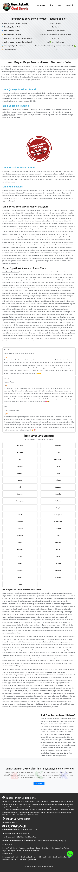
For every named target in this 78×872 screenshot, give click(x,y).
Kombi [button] (60, 5)
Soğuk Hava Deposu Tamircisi (11, 850)
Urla (20, 459)
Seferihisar (20, 466)
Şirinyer (58, 556)
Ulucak (58, 535)
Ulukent (20, 542)
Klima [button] (51, 5)
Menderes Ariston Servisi (10, 859)
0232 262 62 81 (24, 833)
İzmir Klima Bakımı (12, 186)
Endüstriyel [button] (70, 5)
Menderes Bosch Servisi (31, 850)
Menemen (58, 577)
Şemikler (20, 535)
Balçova (58, 480)
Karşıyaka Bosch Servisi (26, 848)
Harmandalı (58, 522)
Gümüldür (20, 522)
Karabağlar (58, 494)
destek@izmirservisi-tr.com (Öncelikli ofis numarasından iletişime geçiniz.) (42, 840)
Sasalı (58, 549)
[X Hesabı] (6, 827)
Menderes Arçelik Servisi (28, 859)
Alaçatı (20, 515)
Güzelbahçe (58, 459)
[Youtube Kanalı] (3, 827)
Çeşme (58, 452)
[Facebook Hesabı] (12, 827)
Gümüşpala (58, 515)
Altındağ (58, 563)
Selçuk (58, 508)
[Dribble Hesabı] (18, 827)
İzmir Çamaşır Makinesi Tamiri (19, 89)
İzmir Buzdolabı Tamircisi (16, 105)
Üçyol (20, 556)
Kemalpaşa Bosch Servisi (29, 857)
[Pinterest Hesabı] (15, 827)
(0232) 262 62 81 (55, 23)
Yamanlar (20, 549)
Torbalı (20, 584)
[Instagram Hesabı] (9, 827)
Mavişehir (20, 570)
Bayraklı (20, 473)
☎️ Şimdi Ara (39, 783)
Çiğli (20, 487)
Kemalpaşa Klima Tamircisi (60, 848)
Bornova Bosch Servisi (43, 848)
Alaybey (58, 529)
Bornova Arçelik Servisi (9, 848)
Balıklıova (58, 542)
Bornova (20, 445)
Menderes (20, 508)
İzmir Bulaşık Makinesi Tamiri (18, 167)
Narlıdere (58, 501)
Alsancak (20, 452)
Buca (20, 480)
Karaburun (20, 494)
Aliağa (20, 577)
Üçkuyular (20, 529)
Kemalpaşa (19, 501)
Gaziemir (58, 487)
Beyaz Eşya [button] (41, 5)
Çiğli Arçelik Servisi (45, 857)
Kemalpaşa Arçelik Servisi (10, 857)
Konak (58, 473)
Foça (58, 466)
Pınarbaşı (58, 570)
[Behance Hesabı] (21, 827)
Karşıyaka (58, 445)
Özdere (20, 563)
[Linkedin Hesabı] (24, 827)
